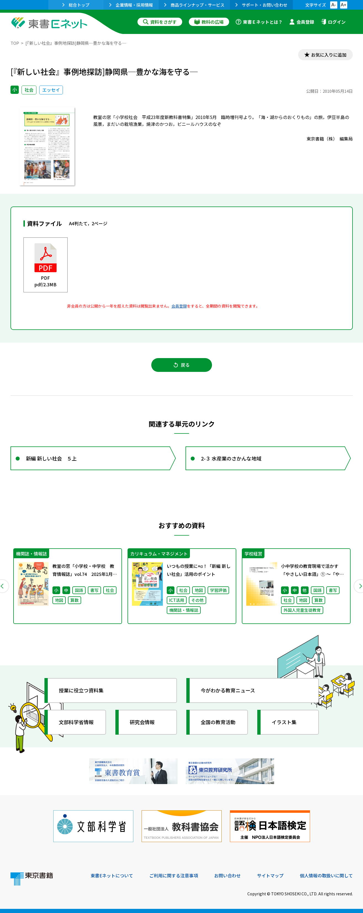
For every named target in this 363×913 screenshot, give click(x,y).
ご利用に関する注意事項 (173, 875)
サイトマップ (270, 875)
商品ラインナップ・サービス (194, 5)
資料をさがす (160, 21)
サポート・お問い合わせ (261, 5)
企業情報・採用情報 (131, 5)
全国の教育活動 (218, 722)
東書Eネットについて (112, 875)
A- (334, 4)
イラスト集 (284, 722)
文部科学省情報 (76, 722)
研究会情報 (142, 722)
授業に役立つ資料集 (81, 690)
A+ (343, 4)
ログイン (333, 21)
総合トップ (75, 5)
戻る (182, 364)
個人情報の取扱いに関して (326, 875)
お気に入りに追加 (328, 54)
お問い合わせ (227, 875)
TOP (14, 43)
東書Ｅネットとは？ (259, 21)
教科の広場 (209, 21)
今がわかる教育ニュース (228, 690)
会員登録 (301, 21)
